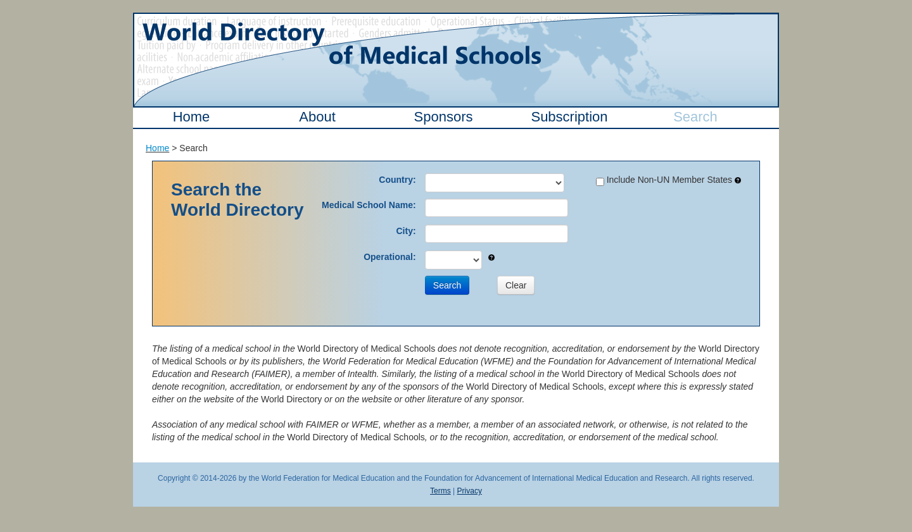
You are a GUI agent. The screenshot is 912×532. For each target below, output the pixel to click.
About (317, 117)
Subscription (569, 117)
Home (191, 117)
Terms (440, 490)
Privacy (469, 490)
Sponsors (443, 117)
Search (695, 117)
